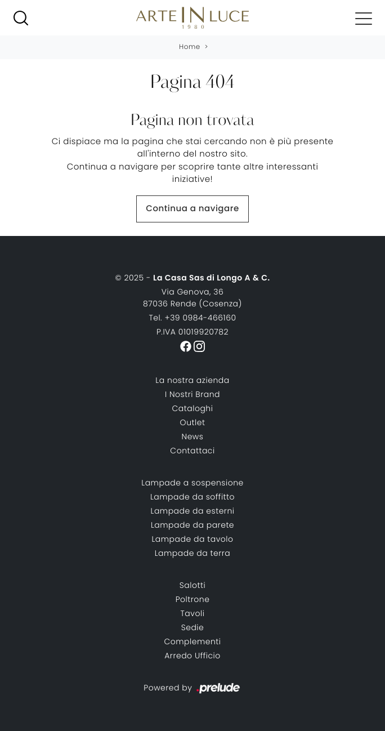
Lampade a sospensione (192, 482)
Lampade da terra (193, 553)
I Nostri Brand (192, 394)
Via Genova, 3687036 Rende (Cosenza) (192, 297)
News (193, 436)
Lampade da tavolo (192, 539)
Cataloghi (192, 408)
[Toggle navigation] (363, 18)
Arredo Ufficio (192, 655)
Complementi (192, 641)
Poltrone (193, 599)
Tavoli (193, 613)
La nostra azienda (192, 380)
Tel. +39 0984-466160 (192, 317)
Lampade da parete (192, 525)
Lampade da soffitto (192, 496)
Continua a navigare (192, 209)
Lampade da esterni (193, 510)
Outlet (192, 422)
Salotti (192, 585)
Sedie (192, 627)
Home (189, 47)
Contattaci (192, 450)
